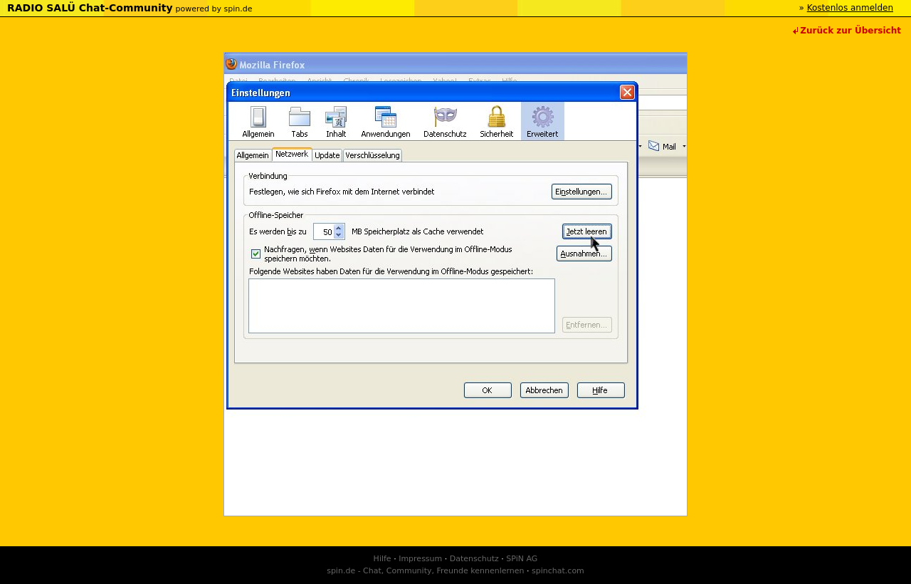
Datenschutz (474, 558)
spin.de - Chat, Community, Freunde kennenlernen (425, 570)
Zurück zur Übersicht (850, 31)
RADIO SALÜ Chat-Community (90, 8)
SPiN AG (521, 558)
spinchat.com (558, 570)
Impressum (420, 558)
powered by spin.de (213, 9)
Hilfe (382, 558)
